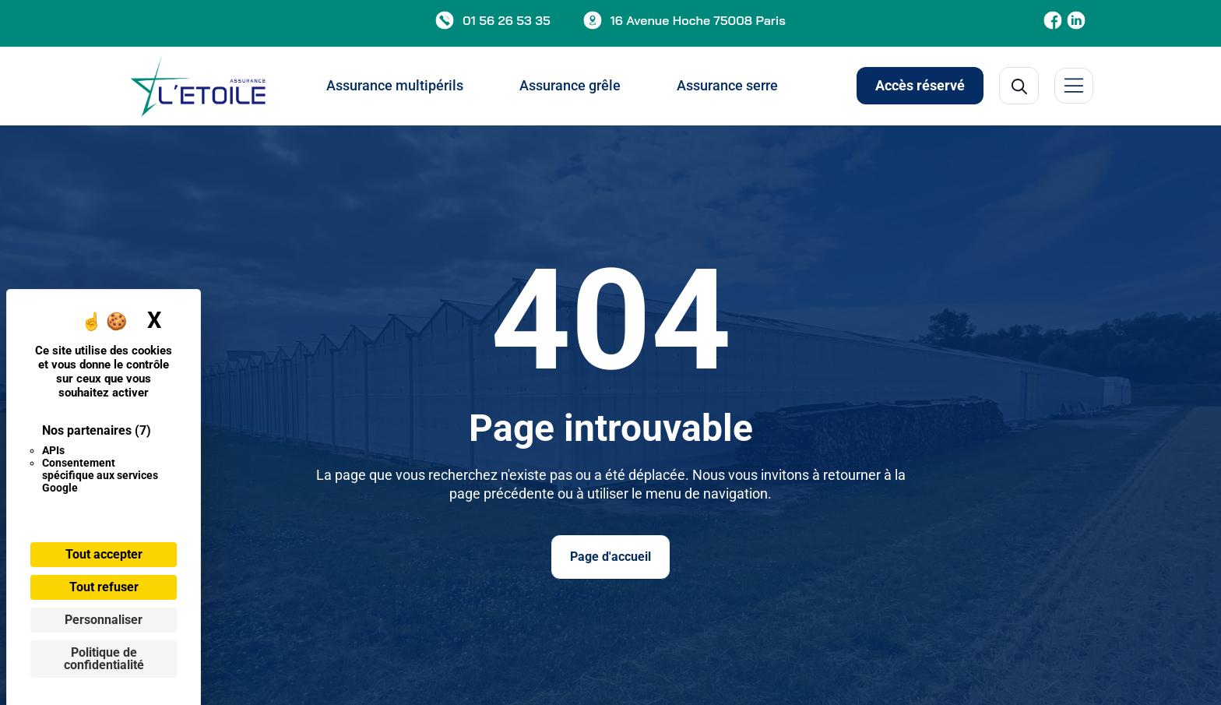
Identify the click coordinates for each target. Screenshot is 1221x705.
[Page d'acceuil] (198, 86)
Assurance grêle (570, 85)
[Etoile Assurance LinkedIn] (1076, 20)
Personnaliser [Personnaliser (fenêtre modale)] (104, 619)
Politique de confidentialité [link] (104, 658)
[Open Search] (1019, 85)
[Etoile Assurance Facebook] (1052, 20)
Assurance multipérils (394, 85)
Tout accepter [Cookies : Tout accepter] (104, 554)
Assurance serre (727, 85)
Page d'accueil (610, 556)
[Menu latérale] (1073, 86)
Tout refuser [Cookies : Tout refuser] (104, 587)
